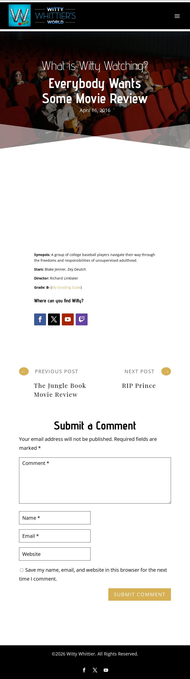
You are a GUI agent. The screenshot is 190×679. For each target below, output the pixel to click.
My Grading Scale (66, 287)
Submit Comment (140, 594)
